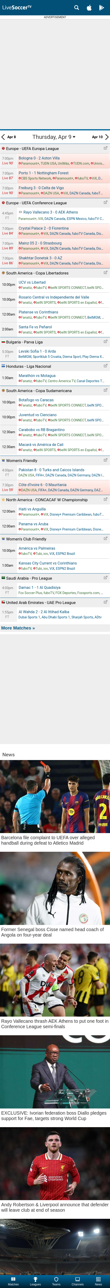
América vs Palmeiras (37, 548)
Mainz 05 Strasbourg (40, 243)
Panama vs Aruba (33, 524)
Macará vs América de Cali (41, 444)
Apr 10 (100, 137)
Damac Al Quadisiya (40, 587)
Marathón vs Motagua (37, 375)
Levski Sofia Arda (37, 351)
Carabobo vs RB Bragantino (42, 430)
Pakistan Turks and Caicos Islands (51, 470)
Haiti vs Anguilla (32, 509)
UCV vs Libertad (32, 282)
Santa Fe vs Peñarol (35, 327)
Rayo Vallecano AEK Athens (50, 212)
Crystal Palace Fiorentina (44, 228)
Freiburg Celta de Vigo (41, 188)
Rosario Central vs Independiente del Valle (54, 297)
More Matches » (18, 627)
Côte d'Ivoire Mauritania (42, 485)
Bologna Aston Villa (39, 158)
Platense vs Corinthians (38, 312)
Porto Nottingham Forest (44, 173)
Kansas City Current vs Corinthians (48, 563)
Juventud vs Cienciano (38, 415)
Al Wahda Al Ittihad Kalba (44, 612)
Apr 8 (8, 137)
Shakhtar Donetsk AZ (40, 258)
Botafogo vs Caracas (36, 400)
